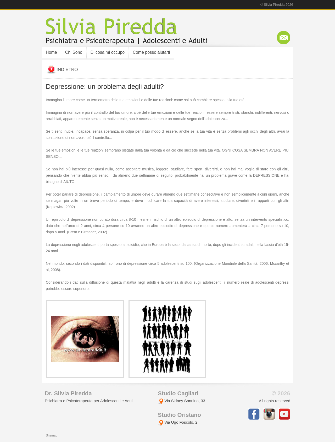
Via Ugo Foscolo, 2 (178, 422)
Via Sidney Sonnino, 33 (181, 400)
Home (51, 52)
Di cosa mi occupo (108, 52)
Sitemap (51, 435)
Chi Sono (73, 52)
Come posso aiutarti (151, 52)
